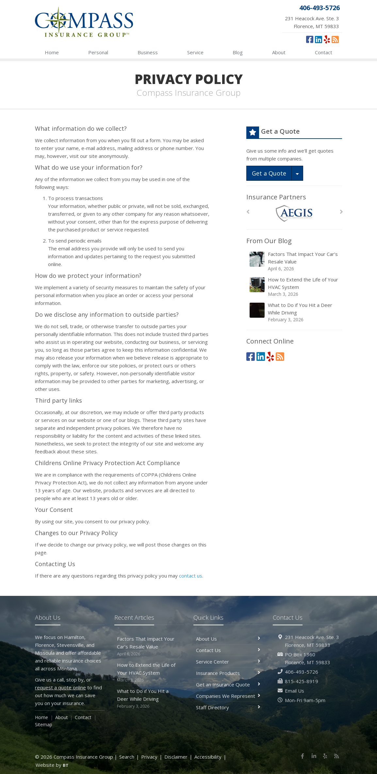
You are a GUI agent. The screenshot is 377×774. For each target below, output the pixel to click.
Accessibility (207, 756)
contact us (190, 575)
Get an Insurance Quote (228, 684)
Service (195, 52)
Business (148, 52)
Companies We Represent (228, 696)
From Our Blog (269, 240)
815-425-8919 (301, 681)
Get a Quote (269, 173)
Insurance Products (228, 673)
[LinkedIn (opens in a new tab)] (318, 39)
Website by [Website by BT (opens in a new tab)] (52, 765)
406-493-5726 (301, 671)
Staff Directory (228, 707)
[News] (335, 39)
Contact (323, 52)
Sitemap (43, 724)
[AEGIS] (294, 214)
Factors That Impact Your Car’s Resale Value (294, 261)
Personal (98, 52)
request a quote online (60, 687)
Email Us (294, 690)
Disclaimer (176, 756)
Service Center (228, 661)
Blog (238, 52)
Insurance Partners (276, 197)
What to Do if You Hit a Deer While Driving (294, 312)
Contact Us (228, 650)
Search (126, 756)
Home (52, 52)
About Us (228, 638)
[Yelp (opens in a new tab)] (327, 39)
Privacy (149, 756)
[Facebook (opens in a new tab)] (309, 39)
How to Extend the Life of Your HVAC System (294, 286)
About (279, 52)
